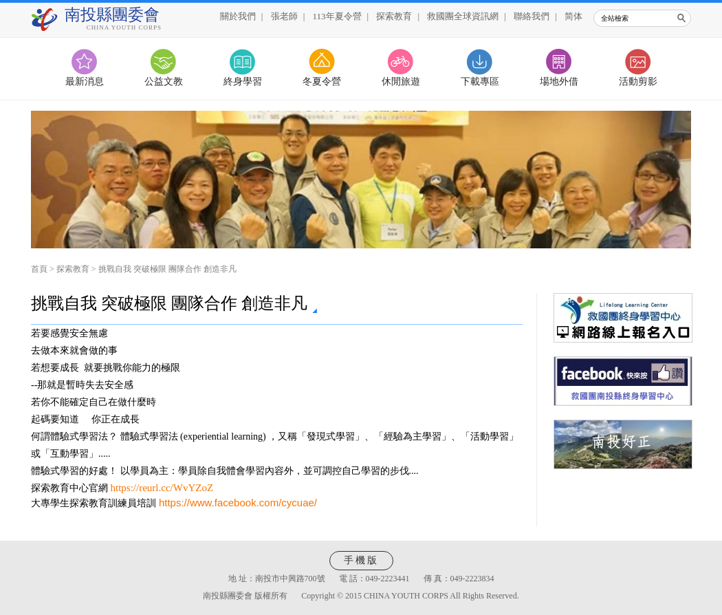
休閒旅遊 (401, 81)
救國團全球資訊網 (463, 16)
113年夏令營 (337, 16)
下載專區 (480, 81)
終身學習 (242, 81)
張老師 (284, 16)
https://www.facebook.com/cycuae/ (238, 502)
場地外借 (559, 81)
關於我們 (238, 16)
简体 (573, 16)
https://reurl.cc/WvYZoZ (162, 487)
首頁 (39, 269)
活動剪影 (638, 81)
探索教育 (394, 16)
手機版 (361, 560)
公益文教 (163, 81)
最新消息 (84, 81)
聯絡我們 (531, 16)
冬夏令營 (322, 81)
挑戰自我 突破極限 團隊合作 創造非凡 (167, 269)
